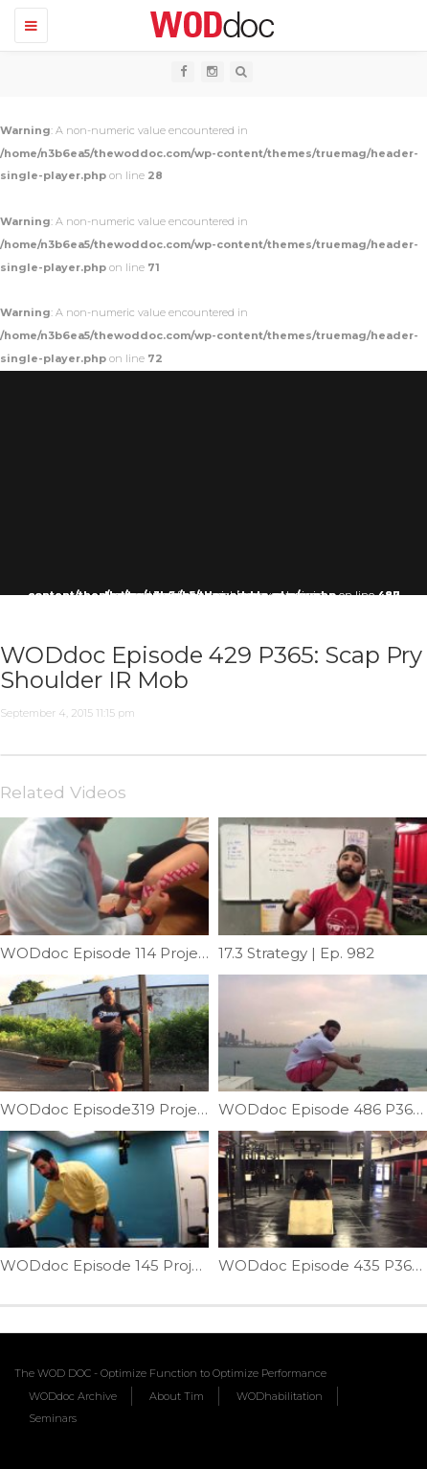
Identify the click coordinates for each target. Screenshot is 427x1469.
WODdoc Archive (73, 1396)
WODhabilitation (279, 1396)
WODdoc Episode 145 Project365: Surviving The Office (196, 1265)
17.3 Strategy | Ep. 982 (296, 953)
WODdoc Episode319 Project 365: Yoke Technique (182, 1109)
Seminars (53, 1418)
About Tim (176, 1396)
